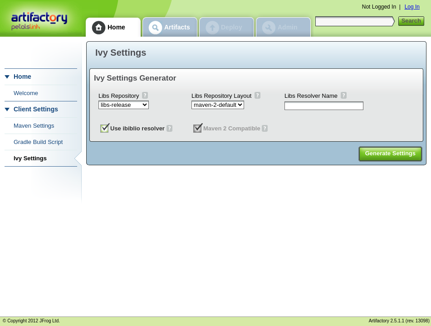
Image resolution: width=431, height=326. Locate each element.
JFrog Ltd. (49, 320)
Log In (412, 7)
